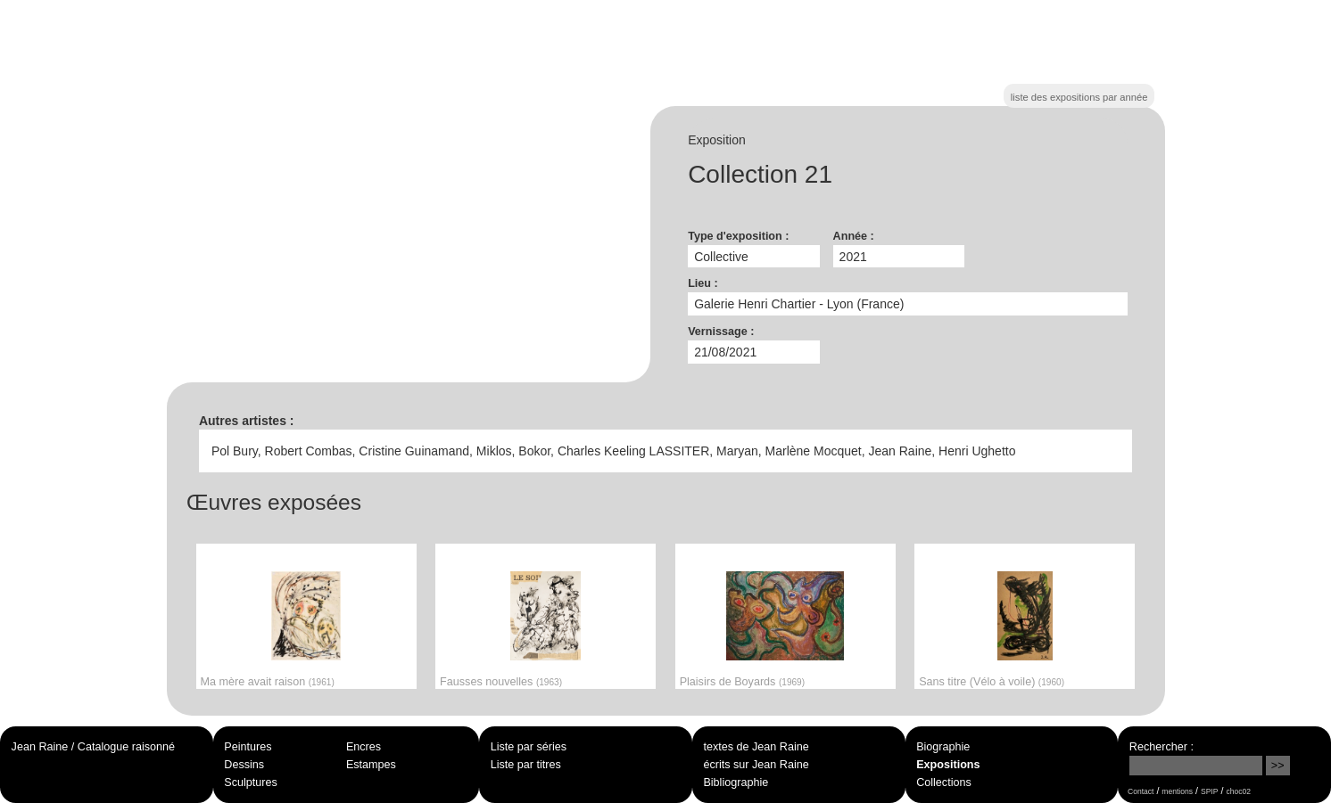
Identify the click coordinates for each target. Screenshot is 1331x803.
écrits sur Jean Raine (755, 764)
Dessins (244, 764)
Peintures (247, 747)
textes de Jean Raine (755, 747)
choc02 (1238, 791)
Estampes (371, 764)
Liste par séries (528, 747)
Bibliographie (735, 782)
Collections (943, 782)
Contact (1140, 791)
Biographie (943, 747)
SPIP (1209, 791)
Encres (363, 747)
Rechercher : (1161, 747)
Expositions (948, 764)
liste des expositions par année (1079, 97)
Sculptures (250, 782)
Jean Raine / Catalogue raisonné (93, 747)
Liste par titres (526, 764)
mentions (1177, 791)
